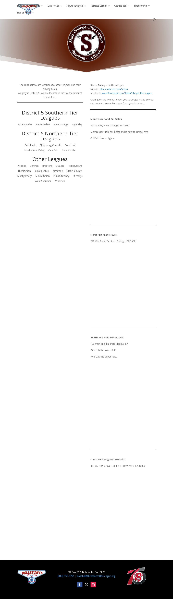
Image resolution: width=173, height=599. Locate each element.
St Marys (78, 176)
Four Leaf (70, 145)
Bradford (47, 166)
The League (34, 6)
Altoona (22, 166)
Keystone (58, 171)
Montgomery (24, 176)
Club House (53, 6)
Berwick (34, 166)
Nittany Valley (25, 124)
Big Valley (77, 124)
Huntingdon (24, 171)
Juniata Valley (41, 171)
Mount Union (42, 176)
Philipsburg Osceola (50, 145)
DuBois (60, 166)
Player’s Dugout (75, 6)
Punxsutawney (61, 176)
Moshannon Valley (34, 150)
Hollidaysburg (75, 166)
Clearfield (53, 150)
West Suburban (43, 181)
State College (61, 124)
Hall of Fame (23, 12)
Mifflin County (74, 171)
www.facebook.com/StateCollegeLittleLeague (127, 93)
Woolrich (60, 181)
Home (20, 6)
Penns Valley (43, 124)
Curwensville (69, 150)
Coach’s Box (120, 6)
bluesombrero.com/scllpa (114, 89)
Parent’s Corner (98, 6)
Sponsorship (140, 6)
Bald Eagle (30, 145)
